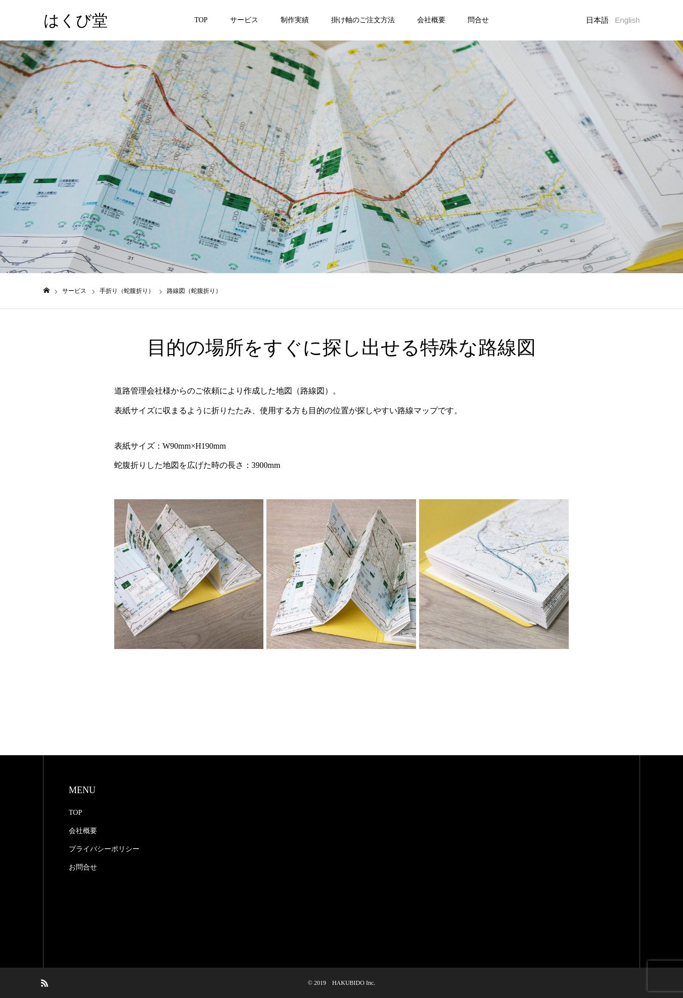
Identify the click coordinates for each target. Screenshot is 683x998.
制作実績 (295, 20)
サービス (244, 20)
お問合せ (83, 867)
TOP (200, 20)
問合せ (478, 20)
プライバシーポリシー (104, 849)
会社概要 (431, 20)
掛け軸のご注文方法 (363, 20)
